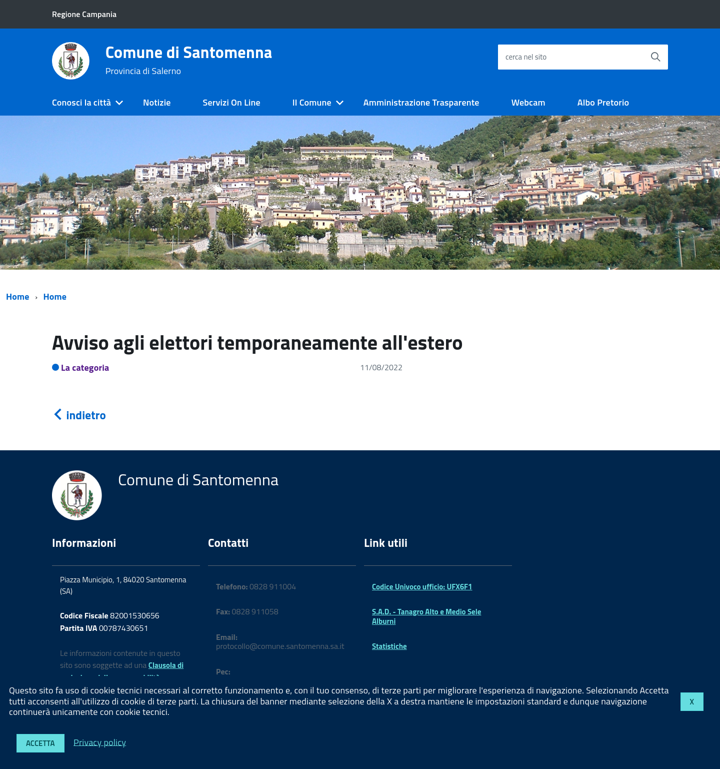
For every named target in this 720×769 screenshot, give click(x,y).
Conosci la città (81, 102)
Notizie (156, 102)
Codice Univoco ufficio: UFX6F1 (422, 586)
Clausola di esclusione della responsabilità (122, 671)
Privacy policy (100, 741)
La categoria (85, 367)
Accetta (40, 743)
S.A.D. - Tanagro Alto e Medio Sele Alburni (426, 616)
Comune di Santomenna (189, 60)
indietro (79, 415)
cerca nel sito (526, 57)
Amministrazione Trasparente (422, 102)
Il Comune (312, 102)
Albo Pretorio (603, 102)
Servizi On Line (231, 102)
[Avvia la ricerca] (655, 57)
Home (18, 296)
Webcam (529, 102)
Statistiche (389, 646)
